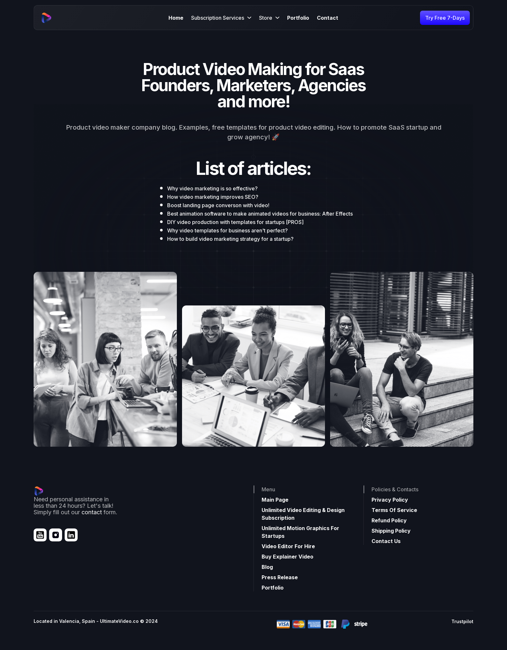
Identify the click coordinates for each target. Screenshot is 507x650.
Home (175, 18)
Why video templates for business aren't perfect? (227, 230)
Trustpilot (462, 621)
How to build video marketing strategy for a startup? (230, 239)
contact (91, 512)
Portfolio (298, 18)
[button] (221, 18)
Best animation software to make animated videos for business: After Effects (260, 213)
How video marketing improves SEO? (212, 197)
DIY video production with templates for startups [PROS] (235, 222)
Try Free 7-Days (445, 18)
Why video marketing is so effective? (212, 188)
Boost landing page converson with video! (218, 205)
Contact (327, 18)
